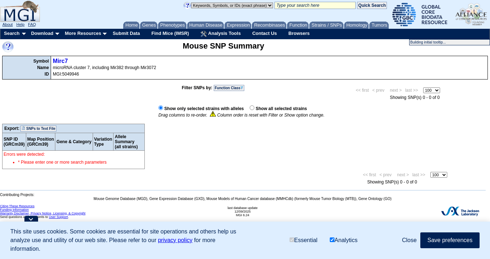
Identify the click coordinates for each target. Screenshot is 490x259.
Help (20, 24)
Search (11, 33)
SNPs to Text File (38, 128)
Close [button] (409, 240)
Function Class (229, 88)
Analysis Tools (220, 34)
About (8, 24)
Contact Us (264, 33)
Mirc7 (60, 61)
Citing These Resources (17, 206)
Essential (304, 240)
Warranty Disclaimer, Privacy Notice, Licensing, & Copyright (42, 213)
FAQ (32, 24)
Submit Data (126, 33)
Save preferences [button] (449, 240)
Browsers (299, 33)
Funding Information (14, 210)
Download (42, 33)
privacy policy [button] (175, 240)
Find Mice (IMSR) (170, 33)
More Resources (83, 33)
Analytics (343, 240)
